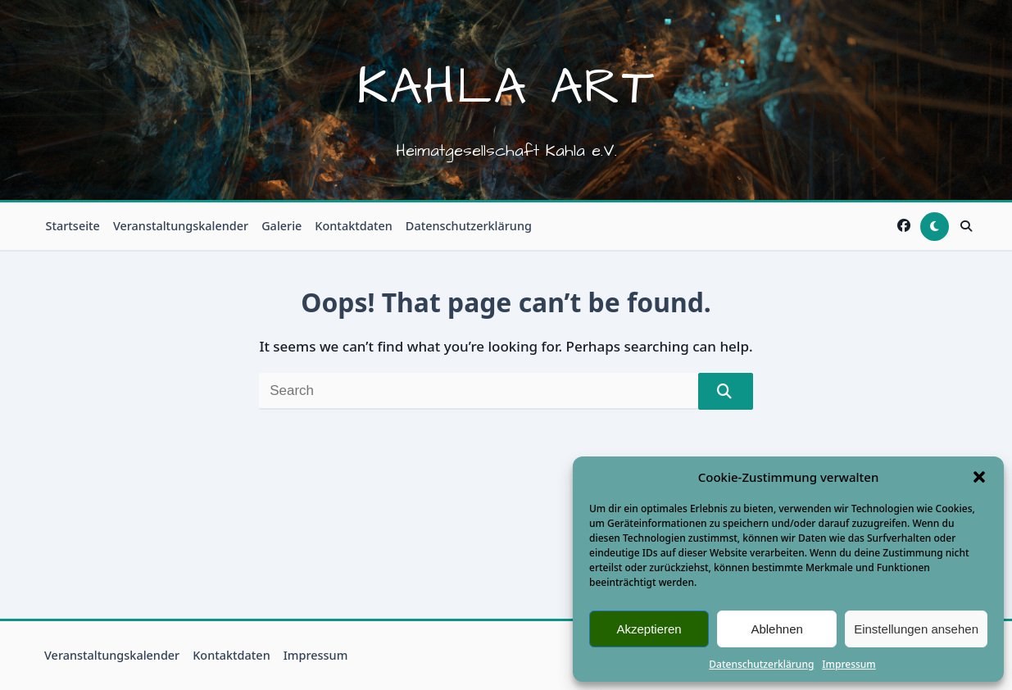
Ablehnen (776, 629)
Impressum (848, 664)
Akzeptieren (648, 629)
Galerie (281, 226)
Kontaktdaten (353, 226)
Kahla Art (506, 87)
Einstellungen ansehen (916, 629)
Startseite (73, 226)
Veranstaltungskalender (180, 226)
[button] (979, 477)
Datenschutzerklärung (761, 664)
